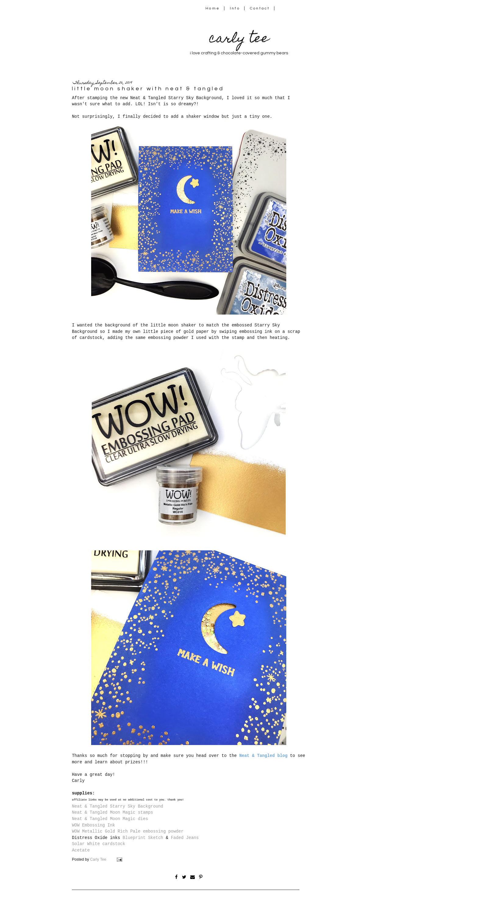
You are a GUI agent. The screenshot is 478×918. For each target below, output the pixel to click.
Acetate (81, 850)
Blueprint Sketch (143, 837)
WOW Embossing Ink (93, 825)
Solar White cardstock (98, 843)
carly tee (239, 39)
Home (212, 8)
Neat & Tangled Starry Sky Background (117, 806)
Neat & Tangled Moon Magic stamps (112, 812)
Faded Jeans (185, 837)
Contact (260, 8)
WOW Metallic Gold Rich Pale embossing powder (128, 831)
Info (235, 8)
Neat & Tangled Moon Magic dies (110, 818)
